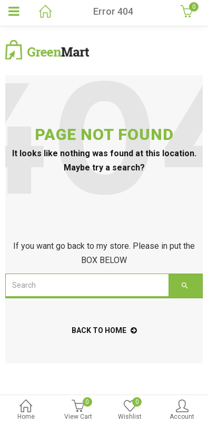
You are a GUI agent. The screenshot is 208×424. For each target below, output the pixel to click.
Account (182, 410)
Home (26, 410)
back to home (104, 330)
